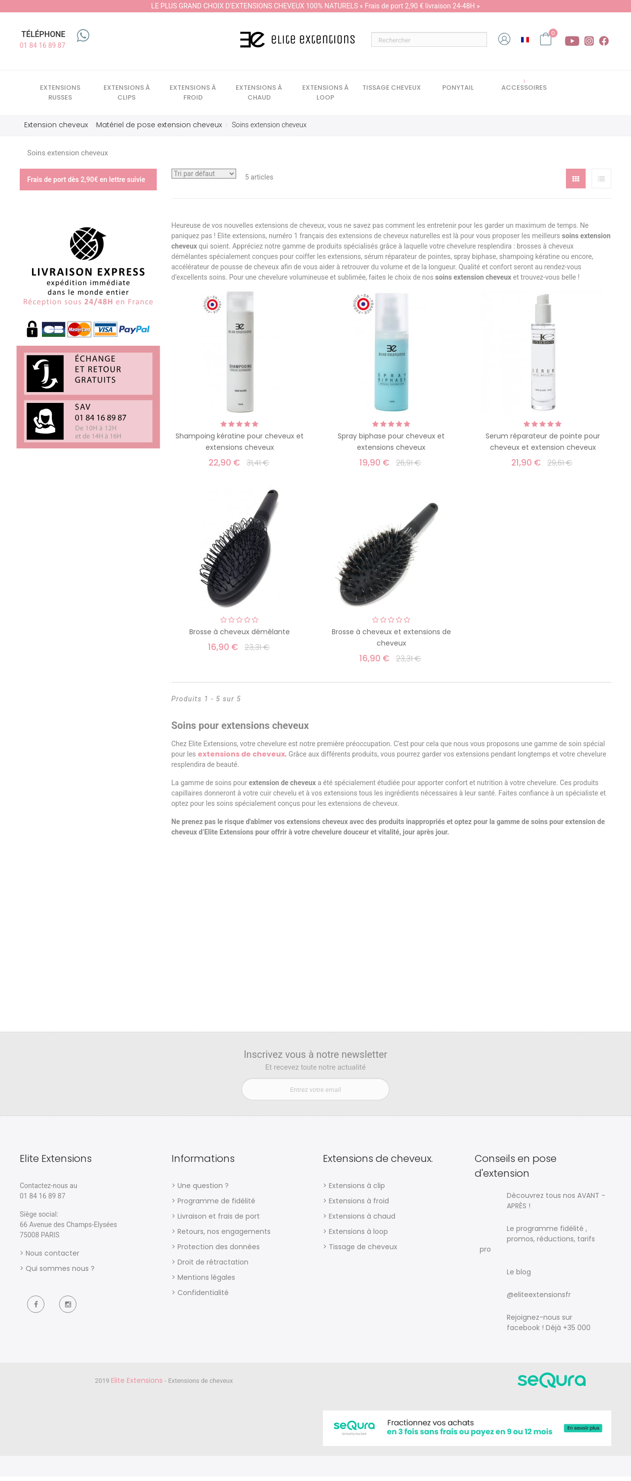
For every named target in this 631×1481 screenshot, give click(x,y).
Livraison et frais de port (218, 1220)
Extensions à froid (359, 1205)
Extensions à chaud (362, 1220)
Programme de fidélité (216, 1205)
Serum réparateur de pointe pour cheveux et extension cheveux (543, 446)
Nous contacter (52, 1257)
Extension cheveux (55, 129)
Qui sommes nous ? (60, 1272)
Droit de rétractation (212, 1266)
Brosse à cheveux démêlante (239, 636)
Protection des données (218, 1251)
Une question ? (203, 1189)
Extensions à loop (358, 1235)
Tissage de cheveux (363, 1251)
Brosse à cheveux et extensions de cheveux (391, 641)
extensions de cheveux (241, 758)
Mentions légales (206, 1281)
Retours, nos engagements (224, 1235)
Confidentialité (203, 1296)
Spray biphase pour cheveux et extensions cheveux (391, 446)
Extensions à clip (357, 1189)
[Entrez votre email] (315, 1093)
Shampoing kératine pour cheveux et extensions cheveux (239, 446)
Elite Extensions (138, 1384)
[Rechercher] (429, 39)
